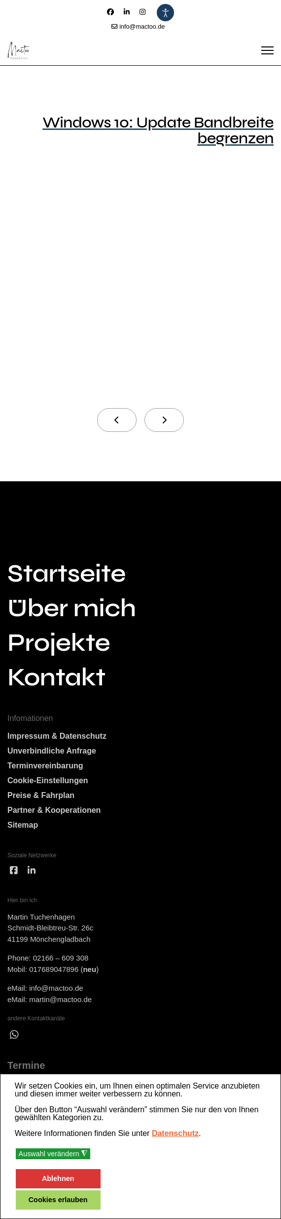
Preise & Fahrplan (40, 795)
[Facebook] (110, 12)
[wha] (14, 1034)
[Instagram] (142, 12)
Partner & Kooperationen (54, 810)
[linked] (31, 871)
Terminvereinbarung (45, 765)
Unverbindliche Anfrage (51, 751)
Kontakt (56, 677)
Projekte (58, 643)
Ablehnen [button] (58, 1178)
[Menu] (267, 50)
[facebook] (14, 871)
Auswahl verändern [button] (53, 1154)
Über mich (71, 608)
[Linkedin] (127, 12)
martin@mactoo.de (60, 999)
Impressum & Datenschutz (56, 736)
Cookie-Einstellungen (47, 780)
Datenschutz (175, 1133)
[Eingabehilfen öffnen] (165, 12)
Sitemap (22, 825)
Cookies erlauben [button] (58, 1200)
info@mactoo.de (142, 26)
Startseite (66, 573)
